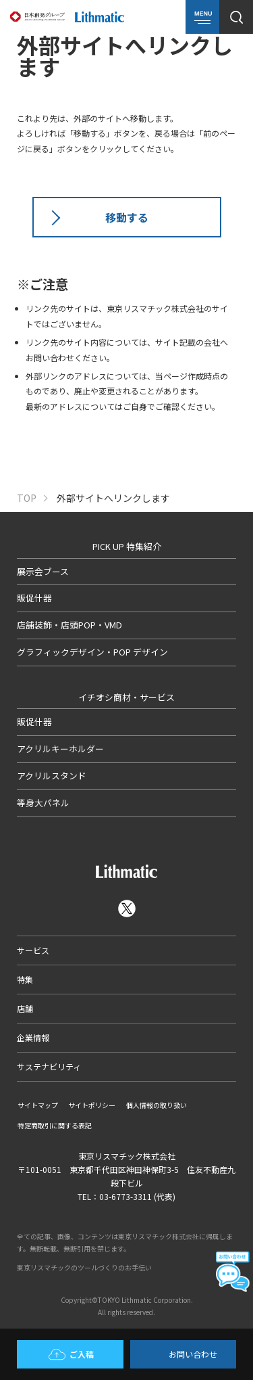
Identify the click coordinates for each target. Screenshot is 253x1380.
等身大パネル (43, 802)
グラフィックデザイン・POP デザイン (92, 651)
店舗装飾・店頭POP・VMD (69, 624)
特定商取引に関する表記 (55, 1125)
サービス (33, 950)
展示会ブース (43, 571)
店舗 (25, 1008)
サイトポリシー (91, 1105)
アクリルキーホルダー (60, 748)
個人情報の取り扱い (156, 1105)
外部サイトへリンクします (113, 498)
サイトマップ (38, 1105)
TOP (26, 498)
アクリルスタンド (51, 775)
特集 (25, 979)
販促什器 (34, 597)
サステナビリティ (49, 1066)
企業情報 (33, 1037)
